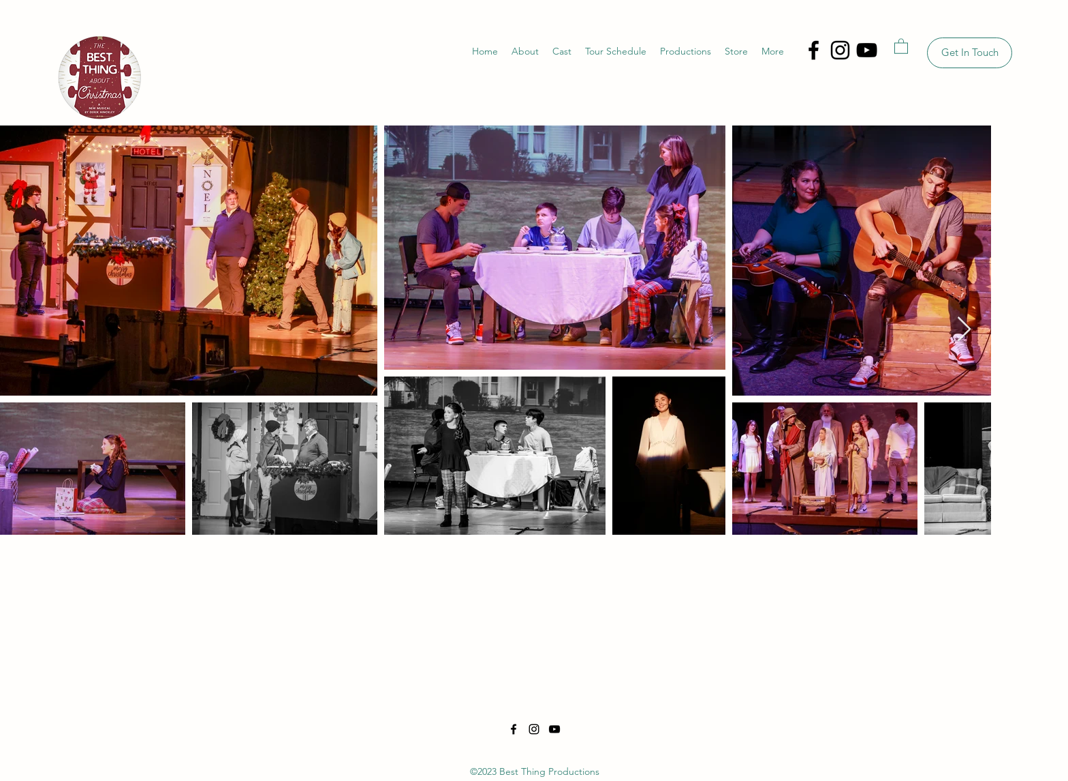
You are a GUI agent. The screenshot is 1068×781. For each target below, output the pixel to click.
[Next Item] (964, 329)
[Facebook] (813, 50)
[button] (901, 46)
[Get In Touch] (969, 53)
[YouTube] (866, 50)
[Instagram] (840, 50)
